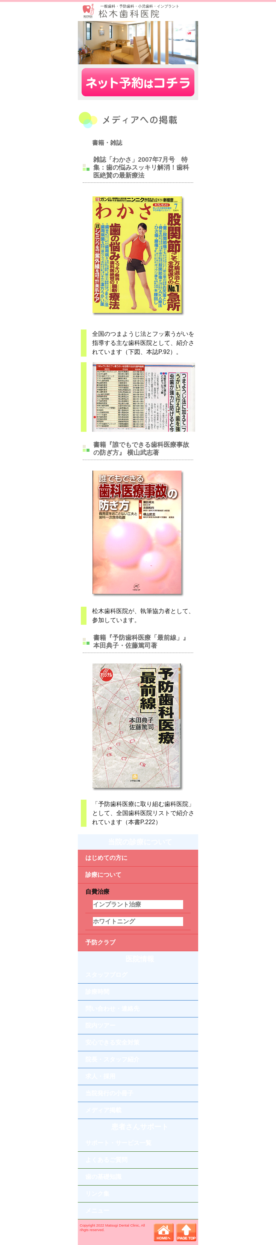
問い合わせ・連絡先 (112, 1008)
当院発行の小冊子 (109, 1093)
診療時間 (97, 991)
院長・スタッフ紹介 (112, 1059)
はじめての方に (106, 858)
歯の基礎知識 (103, 1177)
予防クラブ (100, 942)
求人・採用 (100, 1076)
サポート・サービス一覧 (118, 1143)
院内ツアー (100, 1025)
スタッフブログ (106, 975)
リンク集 (97, 1193)
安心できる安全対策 (112, 1042)
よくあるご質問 (106, 1160)
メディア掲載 (103, 1110)
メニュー (97, 1210)
